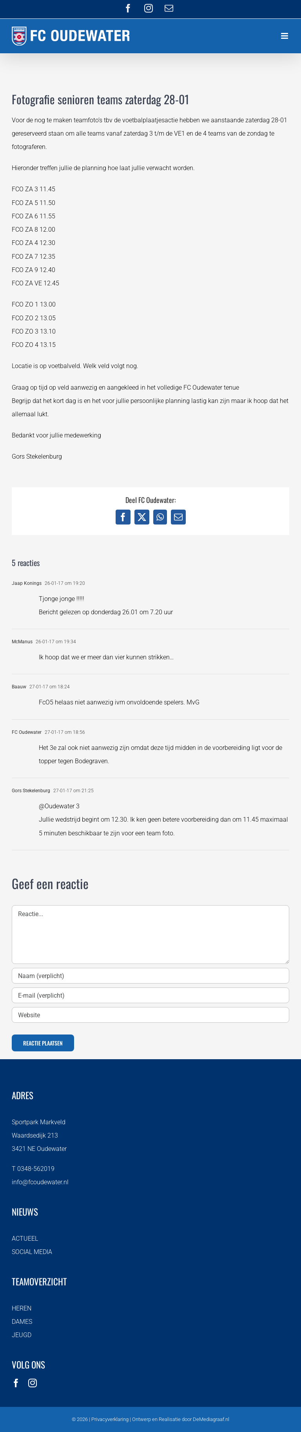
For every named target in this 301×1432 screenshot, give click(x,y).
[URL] (150, 1015)
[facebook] (16, 1383)
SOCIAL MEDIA (32, 1252)
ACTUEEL (25, 1238)
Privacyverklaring (110, 1419)
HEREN (21, 1308)
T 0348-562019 (33, 1168)
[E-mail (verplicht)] (150, 995)
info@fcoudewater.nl (40, 1182)
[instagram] (32, 1383)
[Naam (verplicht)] (150, 976)
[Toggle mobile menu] (285, 36)
